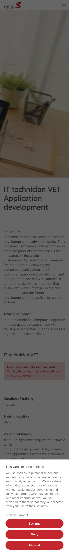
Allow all (34, 545)
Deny (34, 534)
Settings (34, 523)
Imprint (23, 515)
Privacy (11, 515)
